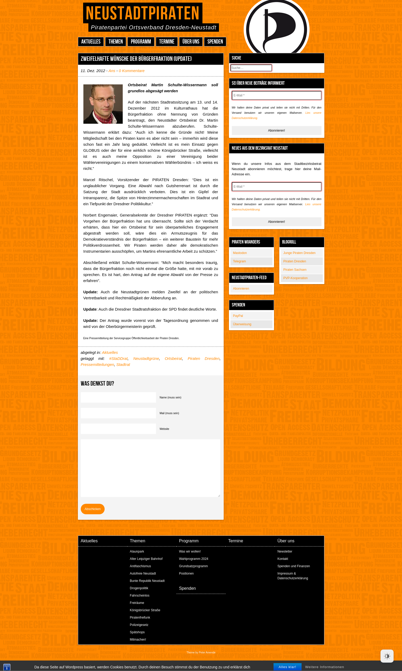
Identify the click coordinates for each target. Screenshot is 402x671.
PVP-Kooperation (295, 278)
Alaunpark (137, 551)
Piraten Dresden (294, 261)
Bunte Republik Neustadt (147, 581)
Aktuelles (90, 41)
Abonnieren (241, 288)
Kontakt (282, 559)
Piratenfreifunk (140, 617)
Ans (112, 70)
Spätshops (137, 632)
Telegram (239, 261)
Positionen (186, 573)
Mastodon (240, 253)
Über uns (191, 41)
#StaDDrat (118, 358)
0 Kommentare (131, 70)
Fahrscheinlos (139, 595)
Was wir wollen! (190, 551)
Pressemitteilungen (97, 364)
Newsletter (284, 551)
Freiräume (137, 603)
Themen (116, 41)
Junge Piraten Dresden (299, 253)
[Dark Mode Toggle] (387, 656)
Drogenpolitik (139, 588)
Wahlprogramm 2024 (193, 559)
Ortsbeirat (173, 358)
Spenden (215, 41)
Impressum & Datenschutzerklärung (292, 576)
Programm (141, 41)
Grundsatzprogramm (193, 566)
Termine (166, 41)
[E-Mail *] (276, 95)
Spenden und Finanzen (293, 566)
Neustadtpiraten (143, 13)
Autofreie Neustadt (143, 573)
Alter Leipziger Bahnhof (146, 559)
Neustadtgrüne (146, 358)
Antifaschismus (140, 566)
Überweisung (242, 324)
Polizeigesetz (139, 625)
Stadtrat (123, 364)
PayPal (238, 316)
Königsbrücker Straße (145, 610)
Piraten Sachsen (295, 270)
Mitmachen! (138, 639)
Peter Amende (207, 652)
